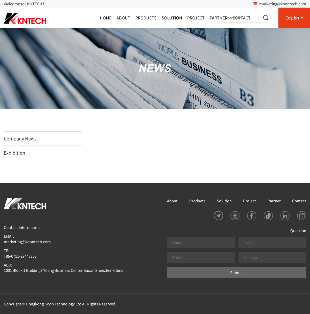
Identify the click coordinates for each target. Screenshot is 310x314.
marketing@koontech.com (282, 3)
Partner (218, 18)
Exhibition (14, 152)
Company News (20, 138)
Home (105, 18)
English (292, 18)
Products (146, 18)
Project (196, 18)
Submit (236, 272)
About (123, 18)
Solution (172, 18)
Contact (299, 200)
